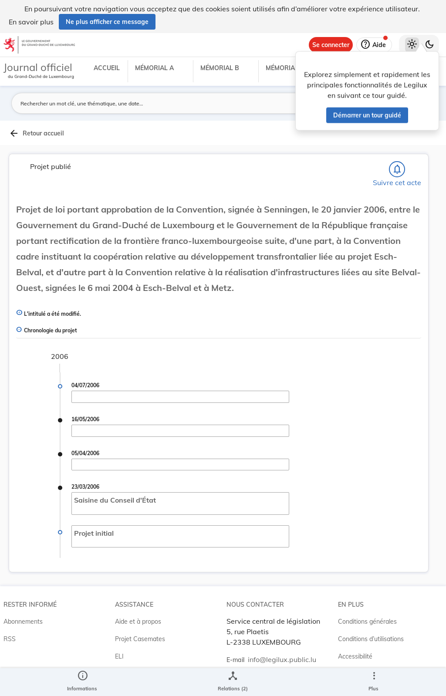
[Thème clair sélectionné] (412, 44)
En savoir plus (31, 21)
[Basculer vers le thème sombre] (429, 44)
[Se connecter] (331, 45)
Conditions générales (367, 621)
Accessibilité (355, 656)
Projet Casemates (140, 639)
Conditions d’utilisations (371, 639)
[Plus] (373, 682)
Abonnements (23, 621)
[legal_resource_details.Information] (82, 682)
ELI (119, 656)
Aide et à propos (138, 621)
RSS (9, 639)
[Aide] (374, 44)
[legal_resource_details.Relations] (233, 682)
